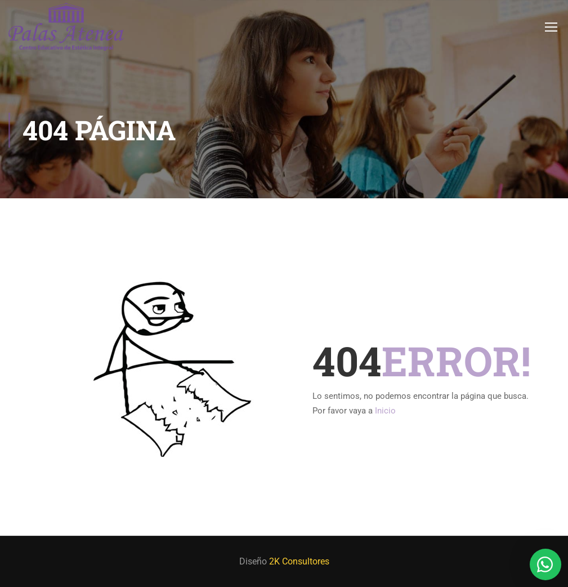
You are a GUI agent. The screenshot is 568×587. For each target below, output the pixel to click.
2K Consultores (299, 561)
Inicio (385, 411)
